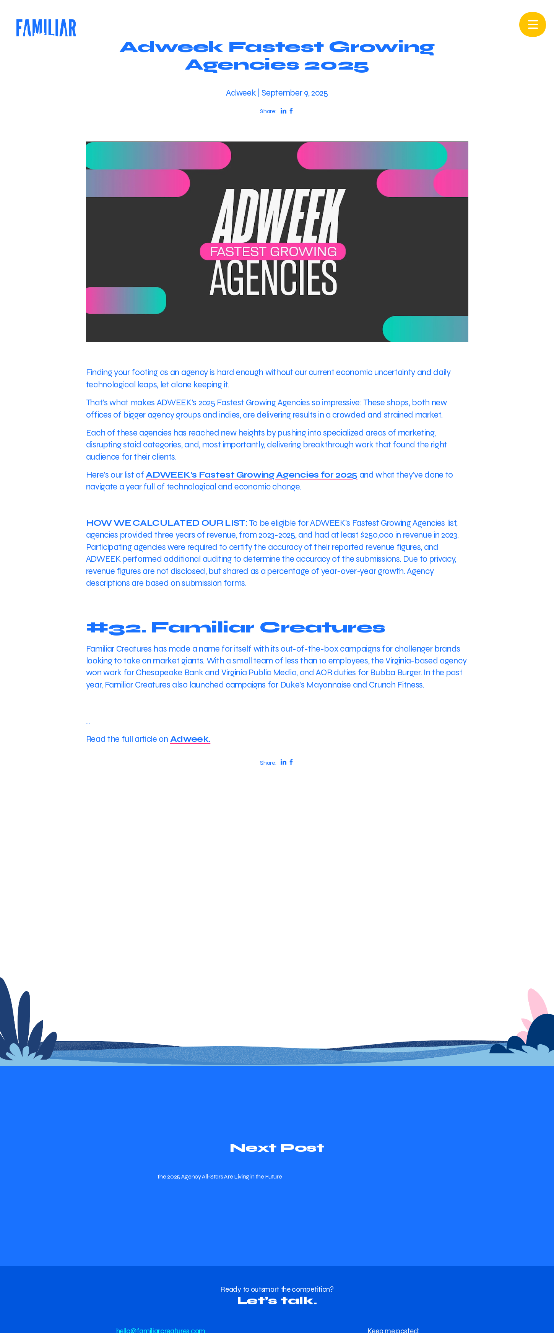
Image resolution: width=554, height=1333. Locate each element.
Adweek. (190, 739)
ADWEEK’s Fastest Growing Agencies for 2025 (251, 475)
